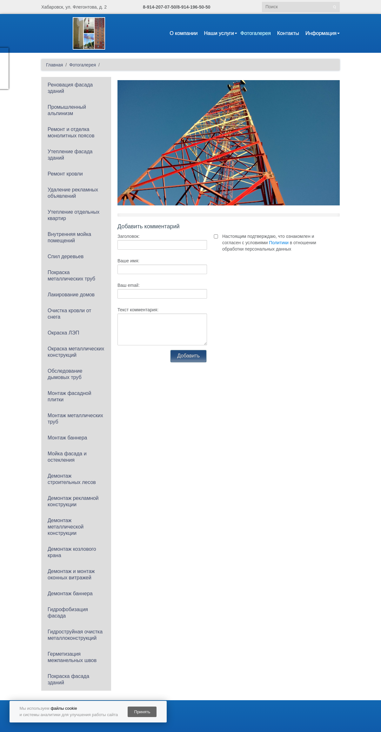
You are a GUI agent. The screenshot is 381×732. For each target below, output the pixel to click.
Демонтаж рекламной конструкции (73, 501)
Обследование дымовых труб (65, 374)
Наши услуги (219, 33)
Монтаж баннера (67, 437)
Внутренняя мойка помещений (69, 237)
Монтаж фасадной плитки (69, 396)
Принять (142, 711)
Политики (279, 242)
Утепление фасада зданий (70, 155)
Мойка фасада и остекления (67, 457)
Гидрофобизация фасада (68, 612)
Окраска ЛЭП (63, 332)
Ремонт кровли (65, 173)
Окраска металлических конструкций (76, 352)
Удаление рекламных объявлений (73, 193)
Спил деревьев (66, 256)
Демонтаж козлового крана (72, 552)
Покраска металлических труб (71, 275)
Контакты (288, 33)
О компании (183, 33)
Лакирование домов (71, 294)
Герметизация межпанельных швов (72, 657)
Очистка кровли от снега (69, 314)
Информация (321, 33)
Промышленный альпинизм (67, 110)
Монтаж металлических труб (75, 419)
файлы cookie (63, 708)
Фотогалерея (255, 33)
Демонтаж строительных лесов (72, 479)
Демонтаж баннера (70, 593)
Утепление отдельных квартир (73, 215)
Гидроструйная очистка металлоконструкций (75, 635)
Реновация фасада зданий (70, 88)
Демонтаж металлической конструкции (66, 527)
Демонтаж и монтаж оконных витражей (71, 574)
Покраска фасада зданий (68, 679)
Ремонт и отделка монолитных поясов (71, 132)
